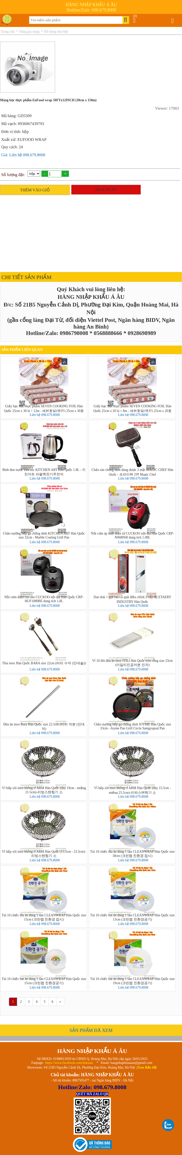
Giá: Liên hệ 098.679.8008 (23, 155)
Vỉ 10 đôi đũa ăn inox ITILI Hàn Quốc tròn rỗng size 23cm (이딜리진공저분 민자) (132, 663)
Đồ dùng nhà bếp (56, 31)
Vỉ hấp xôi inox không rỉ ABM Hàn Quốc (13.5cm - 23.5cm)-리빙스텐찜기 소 (44, 854)
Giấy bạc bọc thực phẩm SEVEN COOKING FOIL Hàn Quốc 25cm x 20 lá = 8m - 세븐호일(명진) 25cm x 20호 (132, 408)
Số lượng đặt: (13, 174)
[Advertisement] (90, 232)
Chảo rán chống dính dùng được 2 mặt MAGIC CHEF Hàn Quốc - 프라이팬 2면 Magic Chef (132, 472)
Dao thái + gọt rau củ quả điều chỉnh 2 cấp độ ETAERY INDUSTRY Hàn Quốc (132, 599)
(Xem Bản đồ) (147, 1067)
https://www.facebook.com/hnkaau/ (69, 1063)
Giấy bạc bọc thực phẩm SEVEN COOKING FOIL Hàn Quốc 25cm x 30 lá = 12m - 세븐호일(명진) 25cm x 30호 (44, 408)
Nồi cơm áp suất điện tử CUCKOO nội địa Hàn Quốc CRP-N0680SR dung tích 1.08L (132, 535)
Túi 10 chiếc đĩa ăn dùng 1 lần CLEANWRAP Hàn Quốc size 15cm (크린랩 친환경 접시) (44, 917)
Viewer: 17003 (167, 108)
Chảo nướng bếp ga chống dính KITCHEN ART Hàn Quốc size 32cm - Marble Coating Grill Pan (44, 535)
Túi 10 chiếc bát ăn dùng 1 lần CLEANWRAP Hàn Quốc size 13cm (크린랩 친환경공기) (132, 917)
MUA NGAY (106, 189)
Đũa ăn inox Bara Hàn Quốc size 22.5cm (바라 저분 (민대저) (44, 726)
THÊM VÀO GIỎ (35, 190)
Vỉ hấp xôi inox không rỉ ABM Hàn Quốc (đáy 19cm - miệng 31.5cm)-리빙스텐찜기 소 (44, 790)
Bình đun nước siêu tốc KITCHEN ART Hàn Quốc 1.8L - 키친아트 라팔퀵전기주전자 (43, 472)
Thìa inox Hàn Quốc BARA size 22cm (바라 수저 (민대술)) (44, 663)
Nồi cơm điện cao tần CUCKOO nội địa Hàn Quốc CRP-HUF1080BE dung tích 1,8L (43, 599)
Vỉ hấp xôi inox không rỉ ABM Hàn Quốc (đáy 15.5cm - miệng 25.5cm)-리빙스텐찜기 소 (132, 790)
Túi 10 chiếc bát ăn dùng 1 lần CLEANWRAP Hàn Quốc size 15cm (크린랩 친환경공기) (44, 981)
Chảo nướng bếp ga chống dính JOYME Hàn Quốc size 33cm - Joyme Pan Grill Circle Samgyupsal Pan (132, 726)
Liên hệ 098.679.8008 (45, 415)
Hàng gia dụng (29, 31)
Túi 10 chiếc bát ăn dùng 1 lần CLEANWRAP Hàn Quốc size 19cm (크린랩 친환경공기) (132, 981)
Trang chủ (8, 31)
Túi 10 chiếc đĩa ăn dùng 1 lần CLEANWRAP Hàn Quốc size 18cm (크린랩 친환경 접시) (132, 854)
